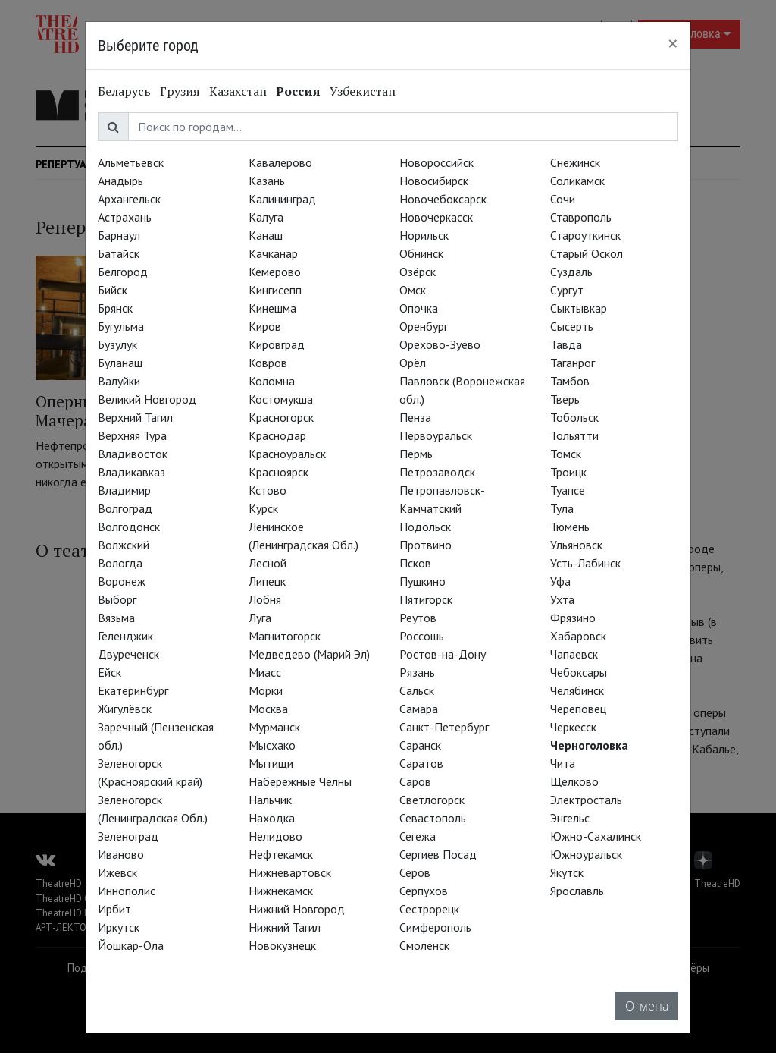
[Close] (673, 43)
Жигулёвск (125, 708)
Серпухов (423, 890)
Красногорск (281, 417)
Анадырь (120, 180)
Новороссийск (436, 162)
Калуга (266, 217)
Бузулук (117, 344)
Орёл (412, 362)
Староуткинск (585, 235)
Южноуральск (586, 854)
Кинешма (272, 308)
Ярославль (577, 890)
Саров (415, 781)
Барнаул (119, 235)
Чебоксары (578, 672)
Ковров (268, 362)
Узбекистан (363, 91)
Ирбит (114, 908)
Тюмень (570, 526)
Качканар (273, 253)
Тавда (566, 344)
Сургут (567, 289)
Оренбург (423, 326)
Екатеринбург (133, 690)
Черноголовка (589, 745)
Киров (265, 326)
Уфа (560, 581)
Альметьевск (131, 162)
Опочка (418, 308)
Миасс (265, 672)
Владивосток (132, 453)
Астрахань (125, 217)
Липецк (267, 581)
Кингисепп (275, 289)
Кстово (267, 490)
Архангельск (129, 198)
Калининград (282, 198)
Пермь (416, 453)
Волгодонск (129, 526)
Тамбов (570, 380)
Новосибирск (433, 180)
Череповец (578, 708)
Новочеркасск (436, 217)
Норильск (424, 235)
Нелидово (275, 836)
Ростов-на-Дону (442, 654)
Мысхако (272, 745)
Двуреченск (128, 654)
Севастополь (432, 817)
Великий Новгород (147, 399)
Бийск (112, 289)
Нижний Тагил (285, 927)
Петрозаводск (437, 471)
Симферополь (435, 927)
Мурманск (274, 726)
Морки (266, 690)
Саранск (420, 745)
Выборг (117, 599)
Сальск (416, 690)
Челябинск (577, 690)
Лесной (267, 563)
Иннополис (126, 890)
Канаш (266, 235)
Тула (562, 508)
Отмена (646, 1006)
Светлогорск (432, 799)
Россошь (421, 635)
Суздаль (571, 271)
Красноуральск (287, 453)
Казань (267, 180)
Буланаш (120, 362)
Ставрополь (581, 217)
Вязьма (116, 617)
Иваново (121, 854)
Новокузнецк (282, 945)
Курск (263, 508)
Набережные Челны (300, 781)
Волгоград (125, 508)
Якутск (567, 872)
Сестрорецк (429, 908)
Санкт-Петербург (444, 726)
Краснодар (277, 435)
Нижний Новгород (297, 908)
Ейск (109, 672)
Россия (298, 91)
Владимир (124, 490)
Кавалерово (280, 162)
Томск (565, 453)
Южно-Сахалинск (595, 836)
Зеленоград (128, 836)
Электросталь (586, 799)
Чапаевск (574, 654)
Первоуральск (435, 435)
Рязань (417, 672)
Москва (268, 708)
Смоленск (424, 945)
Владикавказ (131, 471)
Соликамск (577, 180)
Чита (562, 763)
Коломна (272, 380)
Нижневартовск (290, 872)
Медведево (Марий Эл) (309, 654)
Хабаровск (578, 635)
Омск (412, 289)
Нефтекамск (281, 854)
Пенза (415, 417)
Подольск (425, 526)
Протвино (425, 544)
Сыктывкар (578, 308)
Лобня (265, 599)
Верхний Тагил (135, 417)
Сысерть (571, 326)
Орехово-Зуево (439, 344)
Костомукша (281, 399)
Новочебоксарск (443, 198)
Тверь (565, 399)
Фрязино (573, 617)
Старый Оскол (586, 253)
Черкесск (573, 726)
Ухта (562, 599)
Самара (418, 708)
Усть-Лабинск (585, 563)
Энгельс (570, 817)
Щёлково (574, 781)
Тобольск (574, 417)
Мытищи (271, 763)
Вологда (120, 563)
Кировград (277, 344)
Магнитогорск (285, 635)
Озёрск (417, 271)
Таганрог (572, 362)
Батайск (118, 253)
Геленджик (125, 635)
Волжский (123, 544)
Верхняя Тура (132, 435)
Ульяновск (576, 544)
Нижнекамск (281, 890)
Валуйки (119, 380)
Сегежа (417, 836)
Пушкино (422, 581)
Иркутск (118, 927)
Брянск (115, 308)
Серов (414, 872)
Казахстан (238, 91)
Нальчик (270, 799)
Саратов (421, 763)
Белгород (123, 271)
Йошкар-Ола (131, 945)
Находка (272, 817)
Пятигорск (425, 599)
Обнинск (421, 253)
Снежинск (575, 162)
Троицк (568, 471)
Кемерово (275, 271)
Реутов (417, 617)
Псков (415, 563)
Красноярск (278, 471)
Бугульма (121, 326)
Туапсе (567, 490)
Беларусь (124, 91)
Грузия (180, 91)
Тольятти (574, 435)
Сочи (562, 198)
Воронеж (122, 581)
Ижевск (117, 872)
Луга (260, 617)
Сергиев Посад (438, 854)
